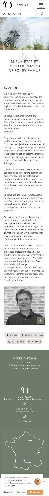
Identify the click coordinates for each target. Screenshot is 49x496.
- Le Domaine (24, 362)
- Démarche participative (24, 368)
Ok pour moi (35, 492)
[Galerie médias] (9, 14)
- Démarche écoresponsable (24, 365)
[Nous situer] (14, 14)
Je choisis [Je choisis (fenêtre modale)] (21, 492)
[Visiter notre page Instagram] (19, 14)
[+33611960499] (4, 14)
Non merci (7, 492)
